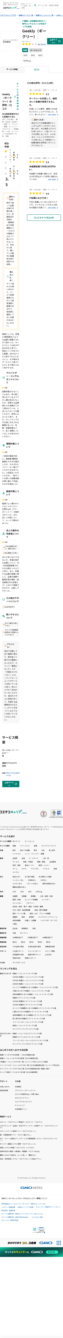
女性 (43, 850)
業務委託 (25, 928)
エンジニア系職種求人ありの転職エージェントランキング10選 (35, 987)
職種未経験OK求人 (19, 887)
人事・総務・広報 (46, 896)
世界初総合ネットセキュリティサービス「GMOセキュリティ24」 (24, 1204)
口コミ (37, 69)
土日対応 (48, 954)
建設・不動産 (28, 862)
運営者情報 (4, 1090)
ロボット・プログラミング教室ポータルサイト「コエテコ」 (21, 1122)
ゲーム (15, 868)
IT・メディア (33, 858)
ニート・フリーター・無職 (34, 854)
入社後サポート (18, 951)
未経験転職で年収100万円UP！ (42, 168)
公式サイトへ (53, 41)
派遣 (34, 928)
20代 (25, 55)
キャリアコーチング (48, 846)
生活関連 (52, 862)
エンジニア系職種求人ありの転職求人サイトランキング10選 (34, 1008)
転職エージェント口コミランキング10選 (27, 1033)
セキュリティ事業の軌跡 (9, 1220)
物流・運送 (17, 865)
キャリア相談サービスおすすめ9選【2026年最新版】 (19, 1072)
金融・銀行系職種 (40, 910)
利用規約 (18, 1086)
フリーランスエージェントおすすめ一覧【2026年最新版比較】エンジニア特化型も (30, 1065)
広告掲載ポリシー (21, 1109)
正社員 (15, 928)
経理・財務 (17, 899)
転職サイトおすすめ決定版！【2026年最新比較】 (18, 1055)
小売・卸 (46, 858)
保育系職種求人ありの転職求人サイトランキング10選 (32, 1015)
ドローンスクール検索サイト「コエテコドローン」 (18, 1131)
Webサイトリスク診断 (25, 1207)
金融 (23, 858)
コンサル (16, 872)
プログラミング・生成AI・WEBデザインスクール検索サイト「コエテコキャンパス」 (29, 1126)
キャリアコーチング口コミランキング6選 (27, 1044)
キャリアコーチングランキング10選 (25, 1029)
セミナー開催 (50, 951)
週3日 (31, 942)
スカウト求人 (17, 883)
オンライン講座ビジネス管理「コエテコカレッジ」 (18, 1144)
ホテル (24, 868)
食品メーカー (29, 865)
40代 (40, 55)
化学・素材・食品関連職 (21, 910)
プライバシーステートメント (25, 1090)
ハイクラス (17, 854)
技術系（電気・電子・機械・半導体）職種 (28, 906)
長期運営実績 (50, 946)
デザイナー (30, 903)
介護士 (15, 924)
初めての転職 (25, 850)
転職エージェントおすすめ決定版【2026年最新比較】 (19, 1058)
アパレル (46, 868)
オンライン (24, 933)
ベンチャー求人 (18, 880)
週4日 (40, 942)
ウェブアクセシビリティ (23, 1101)
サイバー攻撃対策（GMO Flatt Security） (15, 1217)
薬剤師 (31, 917)
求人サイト (17, 841)
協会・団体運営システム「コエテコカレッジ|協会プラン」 (21, 1159)
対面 (14, 933)
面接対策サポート (34, 954)
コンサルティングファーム (47, 917)
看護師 (15, 917)
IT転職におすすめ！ (38, 197)
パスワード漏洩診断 (8, 1207)
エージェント (35, 50)
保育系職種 (17, 920)
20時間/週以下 (18, 937)
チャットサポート (34, 951)
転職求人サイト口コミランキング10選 (26, 1037)
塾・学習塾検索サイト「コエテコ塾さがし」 (16, 1135)
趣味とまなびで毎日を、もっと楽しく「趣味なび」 (18, 1155)
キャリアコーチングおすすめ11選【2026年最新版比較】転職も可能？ (25, 1068)
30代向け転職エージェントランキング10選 (28, 980)
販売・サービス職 (19, 913)
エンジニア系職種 (31, 899)
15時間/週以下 (32, 937)
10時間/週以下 (47, 937)
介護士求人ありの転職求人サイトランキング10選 (30, 1011)
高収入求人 (17, 876)
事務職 (33, 896)
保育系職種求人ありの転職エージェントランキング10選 (33, 994)
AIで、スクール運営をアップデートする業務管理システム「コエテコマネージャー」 (28, 1139)
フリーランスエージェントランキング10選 (28, 1022)
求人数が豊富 (29, 876)
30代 (33, 55)
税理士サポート (30, 958)
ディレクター (17, 903)
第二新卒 (52, 850)
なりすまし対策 (37, 1217)
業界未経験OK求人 (49, 883)
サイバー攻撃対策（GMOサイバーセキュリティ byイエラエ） (22, 1214)
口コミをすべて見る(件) (44, 217)
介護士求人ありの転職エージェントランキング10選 (31, 991)
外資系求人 (32, 880)
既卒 (35, 850)
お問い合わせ (5, 1086)
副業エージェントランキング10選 (25, 1025)
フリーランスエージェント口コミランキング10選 (30, 1040)
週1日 (15, 942)
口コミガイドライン (22, 1098)
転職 (25, 50)
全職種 (15, 896)
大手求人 (43, 880)
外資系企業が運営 (34, 946)
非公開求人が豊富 (45, 876)
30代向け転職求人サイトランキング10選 (27, 1004)
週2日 (23, 942)
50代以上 (27, 61)
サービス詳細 (12, 69)
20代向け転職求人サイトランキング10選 (27, 1001)
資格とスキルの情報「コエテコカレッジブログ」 (17, 1147)
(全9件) (43, 44)
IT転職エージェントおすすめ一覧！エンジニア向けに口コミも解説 (24, 1062)
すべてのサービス (19, 962)
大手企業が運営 (18, 946)
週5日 (48, 942)
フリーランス (25, 846)
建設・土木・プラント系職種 (40, 913)
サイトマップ (20, 1105)
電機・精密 (41, 862)
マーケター (46, 899)
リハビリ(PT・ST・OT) (48, 920)
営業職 (24, 896)
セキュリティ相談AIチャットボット (48, 1207)
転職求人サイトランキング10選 (24, 998)
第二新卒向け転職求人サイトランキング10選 (29, 1018)
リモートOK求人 (32, 883)
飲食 (55, 868)
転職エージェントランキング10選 (25, 973)
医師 (23, 917)
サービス (16, 862)
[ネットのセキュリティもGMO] (31, 1252)
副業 (35, 846)
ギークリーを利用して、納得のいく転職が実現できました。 (43, 101)
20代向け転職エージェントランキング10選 (28, 977)
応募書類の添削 (18, 954)
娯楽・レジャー (44, 865)
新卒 (14, 850)
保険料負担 (17, 958)
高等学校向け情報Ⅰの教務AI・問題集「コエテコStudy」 (20, 1151)
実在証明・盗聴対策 (8, 1210)
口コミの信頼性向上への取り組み (27, 1094)
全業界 (15, 858)
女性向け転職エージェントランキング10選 (28, 984)
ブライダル (35, 868)
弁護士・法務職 (30, 920)
